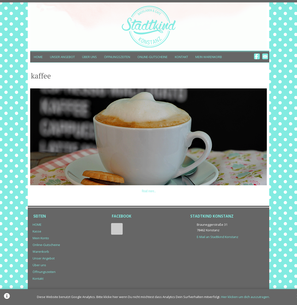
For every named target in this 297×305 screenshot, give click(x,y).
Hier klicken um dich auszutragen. (245, 297)
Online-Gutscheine (152, 57)
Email (265, 56)
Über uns (89, 57)
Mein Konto (41, 238)
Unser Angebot (62, 57)
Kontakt (181, 57)
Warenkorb (41, 251)
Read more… (149, 190)
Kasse (37, 231)
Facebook (257, 56)
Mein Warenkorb (208, 57)
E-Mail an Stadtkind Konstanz (217, 237)
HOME (38, 57)
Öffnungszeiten (117, 57)
